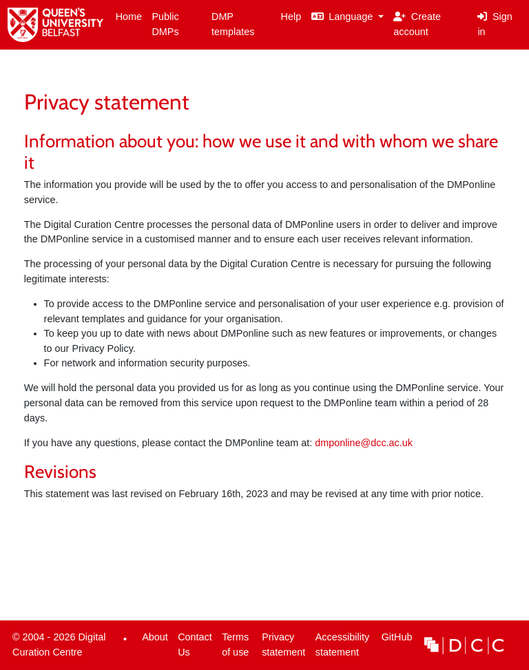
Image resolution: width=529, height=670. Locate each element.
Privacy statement (283, 644)
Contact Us (195, 644)
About (155, 636)
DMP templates (232, 24)
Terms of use (235, 644)
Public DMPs (165, 24)
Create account (417, 24)
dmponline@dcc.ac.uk (364, 442)
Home (129, 16)
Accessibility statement (342, 644)
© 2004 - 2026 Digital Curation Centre (57, 647)
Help (291, 16)
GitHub (394, 640)
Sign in (494, 24)
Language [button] (343, 16)
